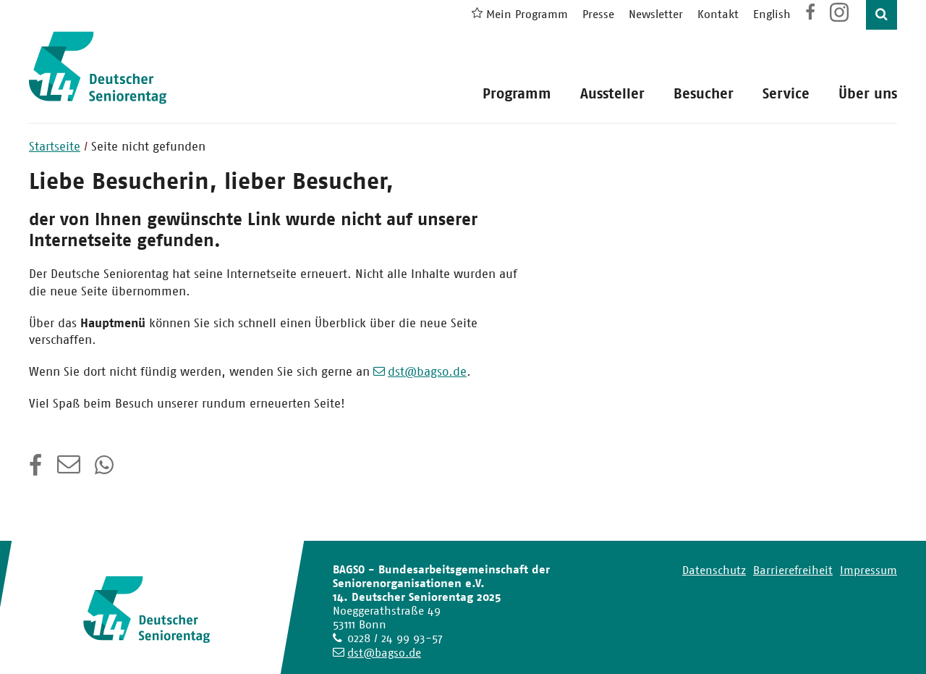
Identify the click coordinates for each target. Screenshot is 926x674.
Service (786, 93)
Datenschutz (714, 570)
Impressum (868, 570)
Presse (598, 14)
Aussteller (612, 93)
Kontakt (718, 14)
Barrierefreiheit (793, 570)
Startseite (54, 146)
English (772, 14)
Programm (517, 93)
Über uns (867, 93)
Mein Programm (527, 14)
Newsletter (656, 14)
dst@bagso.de (427, 371)
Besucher (704, 93)
